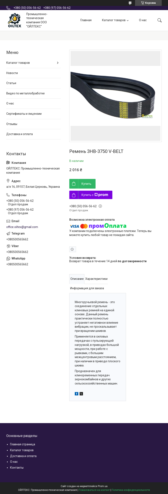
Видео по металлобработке (25, 93)
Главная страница (22, 444)
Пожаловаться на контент (94, 490)
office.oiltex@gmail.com (22, 227)
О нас (143, 20)
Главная (86, 20)
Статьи (11, 83)
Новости (12, 73)
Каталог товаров (114, 20)
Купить (86, 183)
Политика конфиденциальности (131, 490)
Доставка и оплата (19, 134)
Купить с (94, 195)
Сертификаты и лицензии (24, 113)
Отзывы (11, 124)
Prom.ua (103, 486)
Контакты (17, 467)
